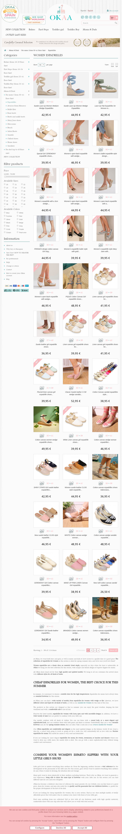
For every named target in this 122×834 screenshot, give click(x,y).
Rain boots (12, 113)
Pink (7, 229)
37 (24, 204)
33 (24, 201)
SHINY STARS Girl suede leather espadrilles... (46, 488)
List (116, 65)
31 (24, 198)
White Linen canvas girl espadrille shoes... (75, 441)
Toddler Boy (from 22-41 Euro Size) (14, 86)
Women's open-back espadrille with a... (105, 202)
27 (16, 194)
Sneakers (11, 146)
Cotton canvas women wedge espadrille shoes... (46, 441)
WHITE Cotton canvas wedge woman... (76, 536)
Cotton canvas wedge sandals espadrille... (105, 536)
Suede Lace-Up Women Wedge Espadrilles (76, 107)
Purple (21, 232)
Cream (8, 236)
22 (24, 188)
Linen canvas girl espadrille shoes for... (105, 298)
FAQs (8, 268)
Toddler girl (58, 29)
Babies (32, 29)
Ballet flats (12, 109)
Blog (7, 285)
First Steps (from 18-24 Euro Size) (13, 71)
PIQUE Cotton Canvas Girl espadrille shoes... (76, 298)
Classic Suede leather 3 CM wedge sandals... (75, 393)
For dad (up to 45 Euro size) (15, 151)
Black (8, 226)
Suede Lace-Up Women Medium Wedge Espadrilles (46, 107)
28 (24, 194)
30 (16, 198)
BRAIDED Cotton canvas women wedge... (75, 632)
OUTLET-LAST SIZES (16, 34)
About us (9, 251)
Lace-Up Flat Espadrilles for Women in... (105, 107)
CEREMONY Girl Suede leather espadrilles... (46, 632)
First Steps (44, 29)
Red (20, 219)
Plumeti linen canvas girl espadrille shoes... (46, 393)
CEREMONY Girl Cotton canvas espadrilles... (46, 584)
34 (7, 204)
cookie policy (72, 816)
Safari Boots (12, 131)
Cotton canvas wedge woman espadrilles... (105, 441)
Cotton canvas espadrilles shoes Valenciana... (105, 488)
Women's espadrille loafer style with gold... (75, 250)
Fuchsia (9, 219)
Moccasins (12, 124)
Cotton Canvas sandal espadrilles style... (105, 393)
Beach (10, 127)
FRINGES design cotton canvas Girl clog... (46, 250)
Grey (21, 229)
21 (16, 188)
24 (16, 191)
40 (24, 207)
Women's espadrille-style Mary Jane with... (105, 250)
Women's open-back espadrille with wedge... (75, 155)
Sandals (11, 135)
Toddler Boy (73, 29)
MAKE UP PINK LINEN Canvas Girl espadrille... (76, 584)
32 (7, 201)
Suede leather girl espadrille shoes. (46, 345)
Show (35, 65)
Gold (20, 223)
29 (7, 198)
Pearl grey (22, 236)
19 (16, 201)
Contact (9, 275)
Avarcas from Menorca (17, 106)
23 (7, 191)
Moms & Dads (90, 29)
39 (16, 207)
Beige (21, 226)
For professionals (12, 264)
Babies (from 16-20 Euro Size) (14, 64)
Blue (7, 216)
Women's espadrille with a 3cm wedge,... (46, 202)
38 (7, 207)
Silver (8, 223)
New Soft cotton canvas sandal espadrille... (105, 584)
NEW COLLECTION (15, 29)
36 (16, 204)
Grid (112, 65)
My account (112, 10)
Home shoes (12, 142)
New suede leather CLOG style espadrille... (46, 536)
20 (7, 188)
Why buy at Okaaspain (14, 254)
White (21, 216)
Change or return (12, 271)
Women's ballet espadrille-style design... (105, 155)
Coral (8, 232)
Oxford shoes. (13, 138)
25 (24, 191)
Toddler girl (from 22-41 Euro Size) (14, 78)
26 (7, 194)
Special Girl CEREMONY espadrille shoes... (46, 155)
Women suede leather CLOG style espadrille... (76, 488)
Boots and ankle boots (16, 116)
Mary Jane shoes (14, 120)
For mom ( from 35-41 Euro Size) (15, 97)
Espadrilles (12, 102)
